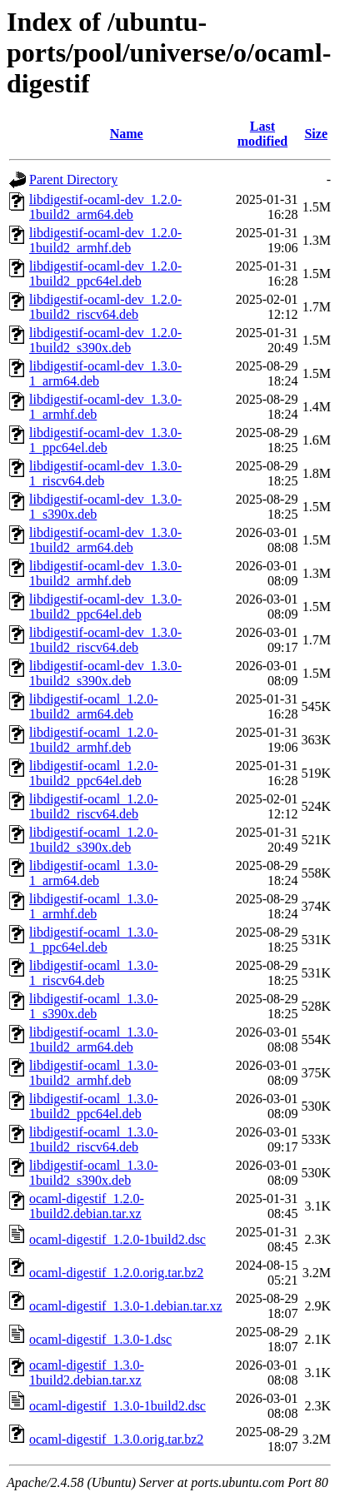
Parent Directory (73, 179)
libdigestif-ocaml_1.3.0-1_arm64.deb (93, 873)
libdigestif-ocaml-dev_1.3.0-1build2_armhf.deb (105, 573)
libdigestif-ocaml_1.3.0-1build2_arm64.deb (93, 1039)
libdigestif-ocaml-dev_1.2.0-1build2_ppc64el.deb (105, 273)
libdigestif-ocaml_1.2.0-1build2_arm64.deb (93, 706)
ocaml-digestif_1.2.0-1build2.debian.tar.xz (86, 1206)
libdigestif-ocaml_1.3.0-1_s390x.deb (93, 1006)
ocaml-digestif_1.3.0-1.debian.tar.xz (125, 1306)
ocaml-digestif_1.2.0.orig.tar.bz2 (116, 1273)
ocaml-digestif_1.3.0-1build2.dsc (117, 1406)
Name (126, 134)
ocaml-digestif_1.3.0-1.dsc (100, 1339)
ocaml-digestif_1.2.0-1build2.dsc (117, 1239)
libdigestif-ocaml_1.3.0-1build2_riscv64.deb (93, 1139)
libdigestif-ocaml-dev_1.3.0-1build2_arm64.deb (105, 540)
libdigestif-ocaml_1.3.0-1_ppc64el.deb (93, 939)
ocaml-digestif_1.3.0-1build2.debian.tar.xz (86, 1372)
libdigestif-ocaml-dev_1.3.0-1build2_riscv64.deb (105, 639)
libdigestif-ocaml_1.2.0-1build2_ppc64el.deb (93, 773)
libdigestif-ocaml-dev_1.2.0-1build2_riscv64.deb (105, 306)
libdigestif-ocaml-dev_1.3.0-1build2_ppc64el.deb (105, 606)
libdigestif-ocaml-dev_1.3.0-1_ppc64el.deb (105, 440)
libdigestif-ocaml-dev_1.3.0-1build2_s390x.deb (105, 673)
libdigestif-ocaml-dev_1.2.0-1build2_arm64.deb (105, 206)
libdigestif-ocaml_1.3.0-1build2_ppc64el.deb (93, 1106)
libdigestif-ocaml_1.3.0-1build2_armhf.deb (93, 1072)
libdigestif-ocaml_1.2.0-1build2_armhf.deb (93, 739)
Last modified (263, 133)
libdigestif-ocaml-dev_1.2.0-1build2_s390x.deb (105, 340)
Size (316, 134)
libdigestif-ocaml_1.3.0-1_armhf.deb (93, 906)
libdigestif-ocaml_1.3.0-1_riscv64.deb (93, 972)
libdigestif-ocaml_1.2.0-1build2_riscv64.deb (93, 806)
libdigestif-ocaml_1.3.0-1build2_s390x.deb (93, 1172)
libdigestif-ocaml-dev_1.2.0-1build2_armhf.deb (105, 240)
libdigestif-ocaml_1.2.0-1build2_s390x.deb (93, 839)
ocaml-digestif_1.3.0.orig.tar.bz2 (116, 1439)
